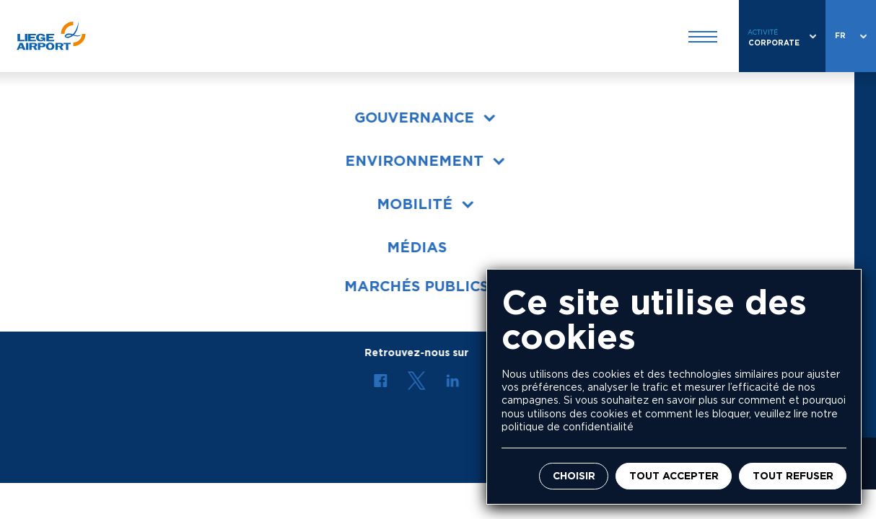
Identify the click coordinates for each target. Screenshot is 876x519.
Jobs (450, 174)
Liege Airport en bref (93, 148)
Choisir (574, 476)
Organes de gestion (90, 174)
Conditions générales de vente (119, 251)
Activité (763, 32)
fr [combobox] (840, 36)
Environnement (77, 200)
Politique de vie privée (388, 463)
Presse (455, 148)
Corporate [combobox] (774, 43)
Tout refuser (793, 476)
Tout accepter (674, 476)
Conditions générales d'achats (119, 277)
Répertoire (466, 225)
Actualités (465, 200)
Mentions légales (273, 463)
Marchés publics (80, 225)
